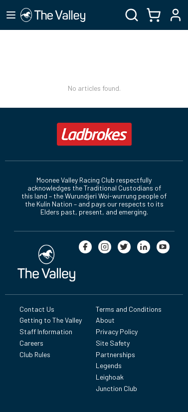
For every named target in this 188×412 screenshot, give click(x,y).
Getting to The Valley (50, 320)
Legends (109, 365)
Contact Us (36, 309)
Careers (31, 343)
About (105, 320)
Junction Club (116, 388)
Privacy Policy (117, 331)
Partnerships (115, 354)
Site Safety (113, 343)
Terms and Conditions (129, 309)
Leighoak (110, 377)
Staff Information (45, 331)
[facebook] (85, 246)
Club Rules (34, 354)
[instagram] (104, 246)
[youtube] (163, 246)
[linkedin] (143, 246)
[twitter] (124, 246)
